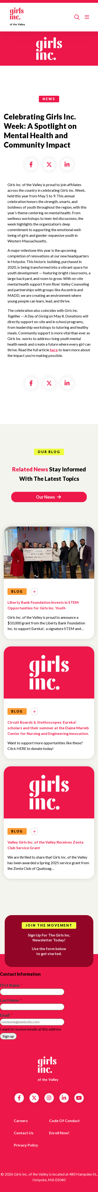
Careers (21, 1120)
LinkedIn (64, 1098)
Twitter (34, 1098)
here (54, 350)
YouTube (79, 1098)
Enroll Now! (59, 1133)
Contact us (23, 1133)
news (49, 99)
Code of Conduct (64, 1120)
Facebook (19, 1098)
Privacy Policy (26, 1145)
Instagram (49, 1098)
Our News (48, 497)
